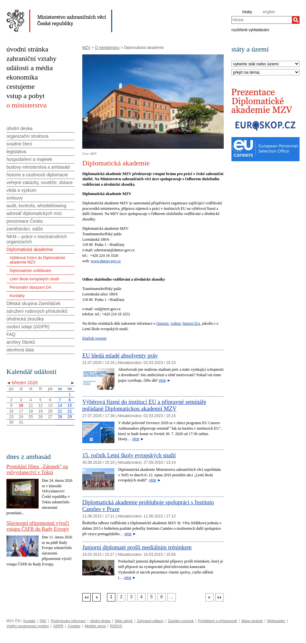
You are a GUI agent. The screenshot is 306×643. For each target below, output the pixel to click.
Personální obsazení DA (30, 287)
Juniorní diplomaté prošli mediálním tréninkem (137, 547)
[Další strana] (209, 597)
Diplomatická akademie (29, 249)
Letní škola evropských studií (34, 279)
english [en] (269, 12)
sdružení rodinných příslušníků (37, 311)
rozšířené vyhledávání (250, 30)
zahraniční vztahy (31, 58)
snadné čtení (19, 143)
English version (94, 338)
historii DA (191, 323)
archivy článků (20, 342)
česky (247, 12)
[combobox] (261, 20)
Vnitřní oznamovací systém (27, 626)
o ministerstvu (26, 105)
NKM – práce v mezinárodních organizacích (36, 239)
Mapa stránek (252, 621)
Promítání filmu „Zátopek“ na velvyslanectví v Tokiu (37, 469)
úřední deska (19, 128)
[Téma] (265, 72)
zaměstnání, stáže (24, 228)
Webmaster (276, 621)
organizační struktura (27, 136)
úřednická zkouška (25, 319)
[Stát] (265, 64)
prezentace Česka (24, 221)
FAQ (10, 334)
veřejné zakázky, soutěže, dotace (39, 182)
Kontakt (29, 621)
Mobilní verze (95, 626)
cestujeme (20, 86)
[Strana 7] (171, 597)
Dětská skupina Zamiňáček (33, 303)
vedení (175, 323)
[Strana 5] (151, 597)
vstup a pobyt (25, 96)
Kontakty (17, 296)
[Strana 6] (162, 597)
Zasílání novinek (181, 621)
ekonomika (22, 77)
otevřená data (20, 349)
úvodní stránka (27, 49)
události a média (29, 68)
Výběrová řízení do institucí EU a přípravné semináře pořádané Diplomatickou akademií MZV (144, 405)
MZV (86, 47)
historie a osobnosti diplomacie (37, 174)
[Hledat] (296, 20)
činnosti (162, 323)
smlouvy (14, 197)
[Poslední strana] (219, 597)
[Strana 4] (141, 597)
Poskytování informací (68, 621)
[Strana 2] (121, 597)
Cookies (74, 626)
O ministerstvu (107, 47)
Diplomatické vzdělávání (30, 270)
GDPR (58, 626)
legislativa (16, 151)
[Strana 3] (131, 597)
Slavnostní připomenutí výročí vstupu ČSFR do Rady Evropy (37, 526)
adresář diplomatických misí (34, 213)
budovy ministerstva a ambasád (38, 167)
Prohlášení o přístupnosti (217, 621)
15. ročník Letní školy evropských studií (129, 455)
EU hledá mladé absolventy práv (120, 355)
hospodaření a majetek (29, 159)
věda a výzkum (21, 190)
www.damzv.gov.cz (106, 261)
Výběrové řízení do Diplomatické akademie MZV (37, 260)
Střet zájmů (124, 621)
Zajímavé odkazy (150, 621)
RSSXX (116, 626)
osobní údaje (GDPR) (28, 326)
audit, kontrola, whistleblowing (36, 205)
